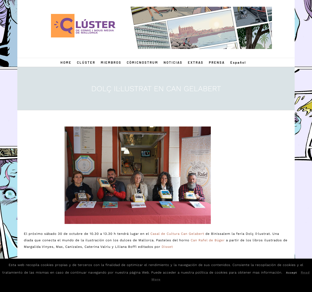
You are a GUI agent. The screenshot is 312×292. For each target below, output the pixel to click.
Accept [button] (291, 272)
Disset (167, 247)
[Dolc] (138, 175)
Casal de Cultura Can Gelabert (177, 234)
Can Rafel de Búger (208, 240)
